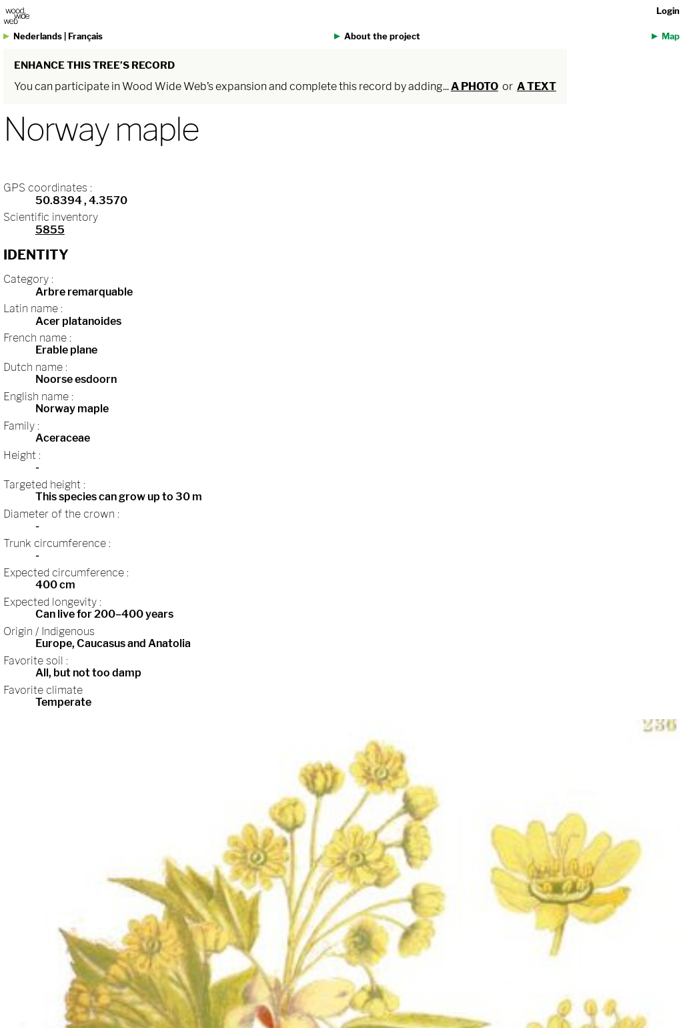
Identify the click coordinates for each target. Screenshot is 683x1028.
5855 (50, 229)
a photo (474, 86)
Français (85, 36)
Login (668, 11)
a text (536, 86)
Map (671, 36)
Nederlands (37, 36)
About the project (382, 36)
